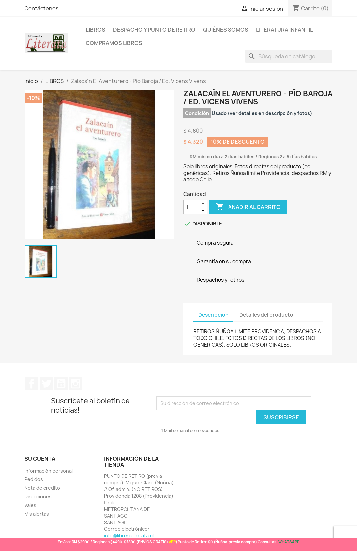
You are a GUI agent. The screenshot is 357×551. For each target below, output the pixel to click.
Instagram (75, 383)
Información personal (49, 471)
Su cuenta (40, 458)
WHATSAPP (288, 541)
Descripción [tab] (213, 314)
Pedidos (34, 479)
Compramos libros (114, 43)
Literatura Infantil (284, 29)
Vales (30, 505)
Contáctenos (42, 8)
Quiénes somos (225, 29)
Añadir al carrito (248, 207)
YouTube (61, 383)
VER (172, 541)
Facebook (31, 383)
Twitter (46, 383)
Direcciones (38, 496)
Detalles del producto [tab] (266, 314)
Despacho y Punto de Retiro (154, 29)
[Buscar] (288, 56)
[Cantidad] (191, 207)
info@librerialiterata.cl (129, 535)
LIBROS (95, 29)
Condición (197, 113)
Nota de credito (42, 488)
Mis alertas (37, 514)
